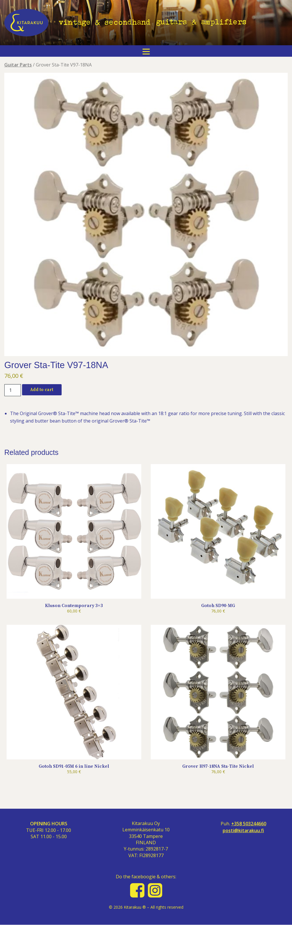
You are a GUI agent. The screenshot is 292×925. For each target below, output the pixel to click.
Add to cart (41, 389)
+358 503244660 (248, 823)
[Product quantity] (12, 390)
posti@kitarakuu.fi (243, 830)
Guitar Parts (18, 65)
